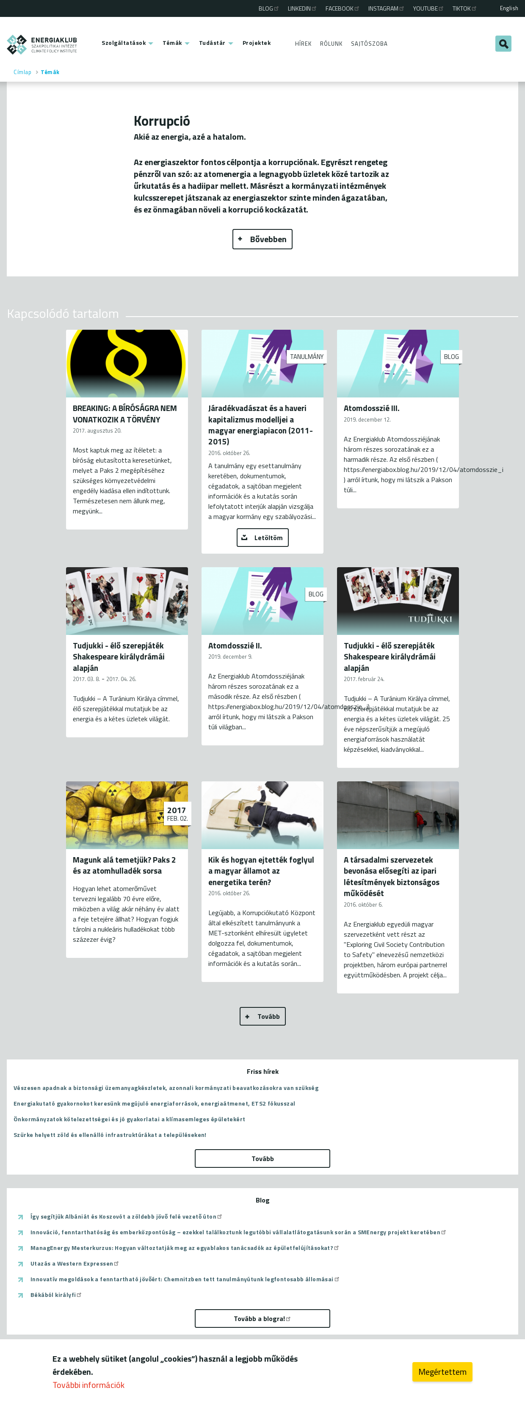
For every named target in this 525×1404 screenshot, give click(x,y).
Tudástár (212, 42)
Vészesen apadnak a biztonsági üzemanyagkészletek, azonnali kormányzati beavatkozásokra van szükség (166, 1087)
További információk (88, 1386)
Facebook (343, 8)
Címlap (22, 72)
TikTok (465, 8)
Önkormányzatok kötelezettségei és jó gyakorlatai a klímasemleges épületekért (129, 1118)
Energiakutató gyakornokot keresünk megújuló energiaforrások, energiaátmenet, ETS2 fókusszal (154, 1103)
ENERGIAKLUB (42, 45)
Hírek (303, 43)
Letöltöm (268, 537)
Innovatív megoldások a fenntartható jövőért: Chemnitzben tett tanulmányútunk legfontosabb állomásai (185, 1279)
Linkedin (303, 8)
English (509, 8)
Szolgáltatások (124, 42)
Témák (172, 42)
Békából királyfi (56, 1295)
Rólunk (331, 43)
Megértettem (442, 1373)
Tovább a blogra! (263, 1318)
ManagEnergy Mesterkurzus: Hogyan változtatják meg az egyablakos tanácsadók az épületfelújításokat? (185, 1248)
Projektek (257, 42)
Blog (269, 8)
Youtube (429, 8)
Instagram (386, 8)
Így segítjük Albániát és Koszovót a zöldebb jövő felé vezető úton (126, 1216)
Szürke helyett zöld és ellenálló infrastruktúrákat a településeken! (110, 1134)
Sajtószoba (369, 43)
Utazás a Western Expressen (75, 1263)
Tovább (268, 1016)
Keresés (503, 44)
